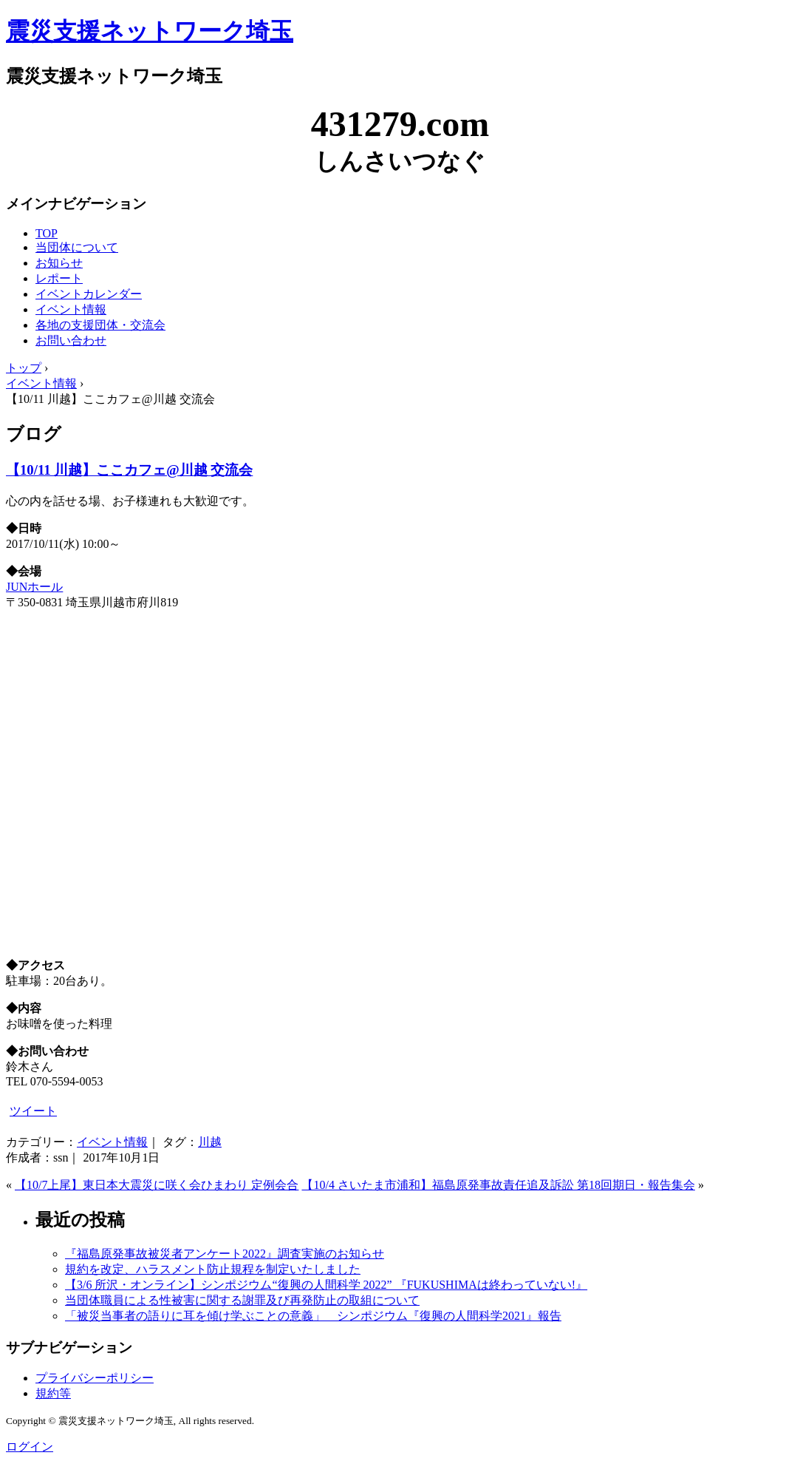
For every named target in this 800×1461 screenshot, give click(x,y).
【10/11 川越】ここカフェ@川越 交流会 (129, 470)
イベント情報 (70, 309)
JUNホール (34, 586)
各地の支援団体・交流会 (100, 325)
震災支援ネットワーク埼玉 (149, 31)
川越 (210, 1142)
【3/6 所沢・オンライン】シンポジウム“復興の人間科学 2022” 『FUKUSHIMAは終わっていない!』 (326, 1284)
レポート (59, 278)
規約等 (53, 1393)
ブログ (33, 434)
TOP (46, 233)
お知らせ (59, 263)
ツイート (33, 1111)
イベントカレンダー (88, 294)
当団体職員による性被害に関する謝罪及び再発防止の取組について (242, 1300)
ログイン (29, 1446)
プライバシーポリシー (94, 1378)
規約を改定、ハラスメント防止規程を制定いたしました (212, 1269)
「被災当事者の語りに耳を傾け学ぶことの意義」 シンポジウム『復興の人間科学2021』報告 (313, 1315)
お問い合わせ (70, 340)
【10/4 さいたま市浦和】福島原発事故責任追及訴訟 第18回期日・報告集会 (497, 1185)
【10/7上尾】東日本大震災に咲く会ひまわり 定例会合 (156, 1185)
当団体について (76, 247)
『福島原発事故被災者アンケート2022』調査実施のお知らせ (224, 1253)
